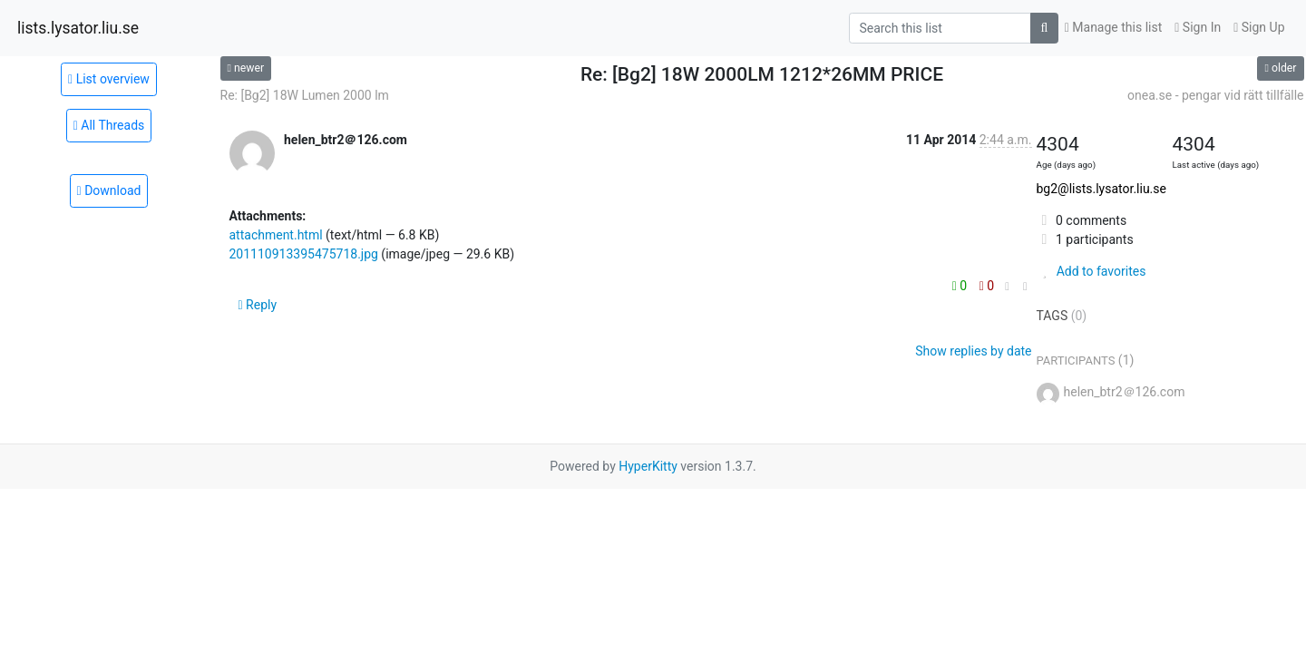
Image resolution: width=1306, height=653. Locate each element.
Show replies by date (973, 351)
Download (109, 190)
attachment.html (276, 235)
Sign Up (1258, 27)
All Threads (109, 125)
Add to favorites (1091, 271)
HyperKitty (648, 466)
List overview (109, 79)
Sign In (1197, 27)
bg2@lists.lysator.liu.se (1101, 188)
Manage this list (1114, 27)
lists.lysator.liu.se (78, 28)
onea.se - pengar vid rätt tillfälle (1215, 95)
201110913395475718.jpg (303, 254)
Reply (258, 304)
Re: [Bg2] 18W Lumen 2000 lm (304, 95)
